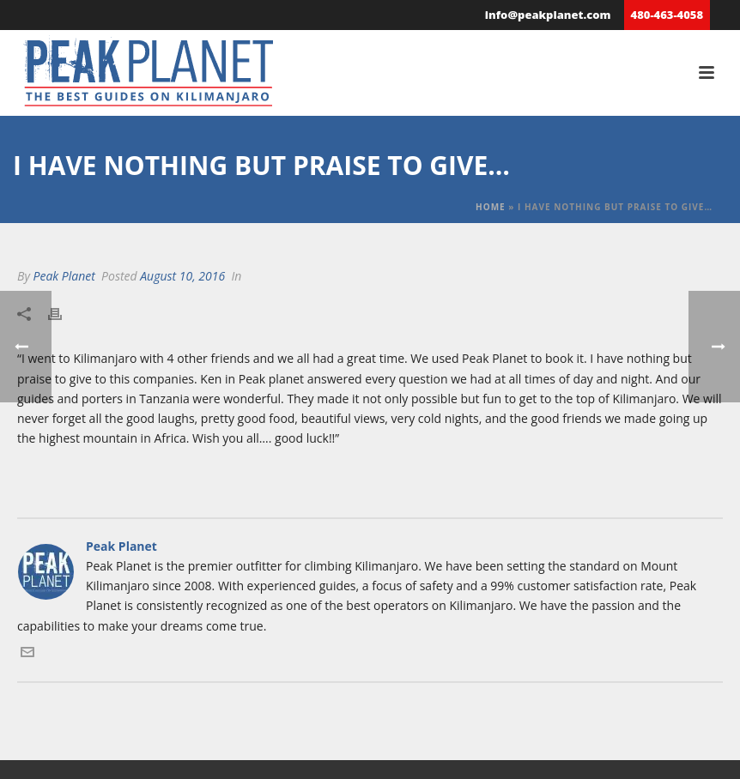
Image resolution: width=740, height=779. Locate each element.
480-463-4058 (667, 14)
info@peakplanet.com (548, 14)
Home (491, 207)
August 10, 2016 (182, 276)
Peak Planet (63, 276)
